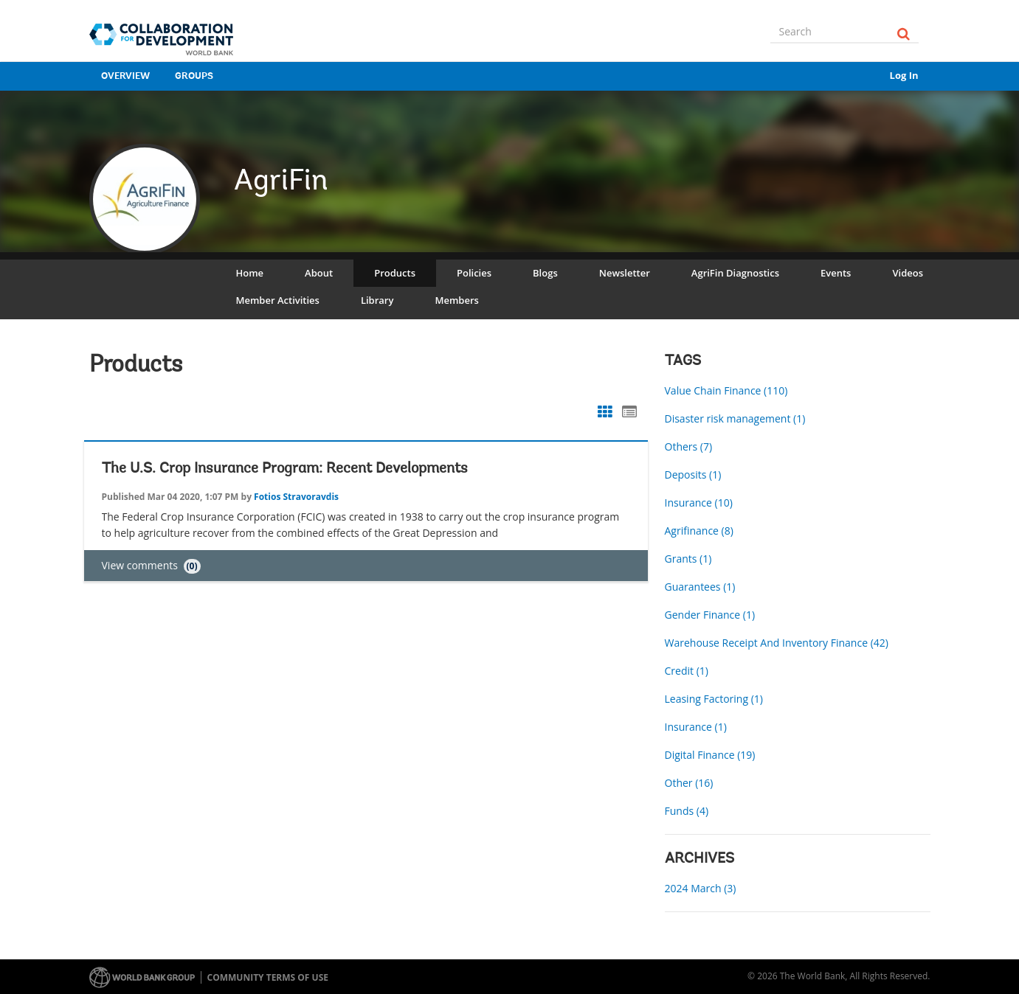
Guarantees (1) (700, 587)
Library (377, 300)
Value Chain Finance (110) (726, 390)
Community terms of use (267, 977)
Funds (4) (687, 811)
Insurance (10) (699, 503)
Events (836, 272)
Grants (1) (688, 559)
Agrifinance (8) (699, 531)
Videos (907, 272)
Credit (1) (686, 671)
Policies (474, 272)
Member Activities (277, 300)
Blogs (545, 272)
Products (394, 272)
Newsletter (624, 272)
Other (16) (689, 783)
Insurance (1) (696, 727)
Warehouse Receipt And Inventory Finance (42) (776, 643)
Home (250, 272)
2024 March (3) (700, 888)
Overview (125, 76)
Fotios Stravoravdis (296, 496)
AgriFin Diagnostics (735, 272)
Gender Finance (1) (710, 615)
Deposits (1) (693, 475)
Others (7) (689, 446)
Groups (194, 76)
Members (456, 300)
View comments (151, 565)
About (319, 272)
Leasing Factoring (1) (714, 699)
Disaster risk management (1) (735, 418)
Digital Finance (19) (710, 755)
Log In (904, 75)
